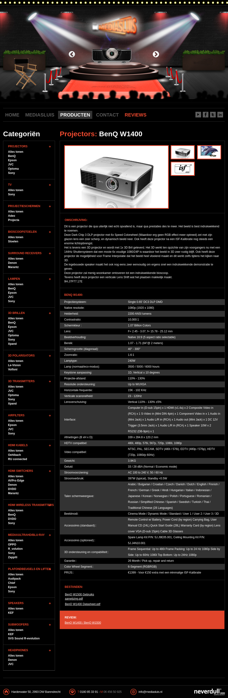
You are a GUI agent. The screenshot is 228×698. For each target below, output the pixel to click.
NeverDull (209, 692)
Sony (11, 173)
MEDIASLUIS (39, 114)
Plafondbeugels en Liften (29, 569)
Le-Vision (14, 365)
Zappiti (12, 557)
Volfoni (12, 369)
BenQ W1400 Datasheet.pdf (82, 604)
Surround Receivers (25, 253)
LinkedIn (220, 114)
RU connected (17, 459)
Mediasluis (114, 25)
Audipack (14, 578)
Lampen (14, 279)
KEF (11, 612)
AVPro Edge (16, 480)
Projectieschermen (24, 206)
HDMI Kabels (18, 445)
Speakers (16, 603)
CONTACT (107, 114)
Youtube (198, 114)
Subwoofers (18, 624)
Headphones (18, 650)
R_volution (15, 548)
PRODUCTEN (75, 114)
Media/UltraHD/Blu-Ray (26, 535)
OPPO (12, 544)
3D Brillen (16, 313)
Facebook (205, 114)
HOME (12, 114)
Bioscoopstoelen (22, 231)
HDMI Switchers (20, 471)
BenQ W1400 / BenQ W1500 (83, 622)
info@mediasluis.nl (150, 692)
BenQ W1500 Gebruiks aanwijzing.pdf (79, 596)
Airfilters (16, 415)
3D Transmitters (21, 381)
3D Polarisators (21, 355)
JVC (10, 164)
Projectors (17, 146)
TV (10, 184)
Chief (11, 583)
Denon (12, 263)
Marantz (13, 267)
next (156, 54)
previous (72, 54)
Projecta (13, 220)
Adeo (11, 215)
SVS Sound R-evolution (24, 638)
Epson (12, 160)
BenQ (12, 156)
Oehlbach (14, 455)
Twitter (213, 114)
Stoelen (13, 241)
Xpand (12, 343)
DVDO (12, 489)
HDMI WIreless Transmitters (31, 505)
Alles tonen (15, 151)
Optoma (13, 168)
